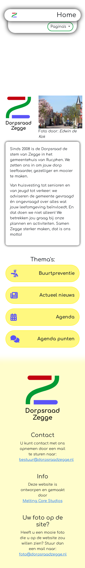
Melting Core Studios (43, 501)
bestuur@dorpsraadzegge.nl (42, 460)
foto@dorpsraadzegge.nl (43, 554)
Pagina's (59, 27)
